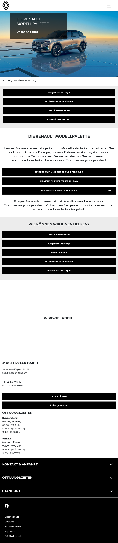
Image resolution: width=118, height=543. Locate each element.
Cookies (9, 521)
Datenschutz (12, 516)
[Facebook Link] (6, 505)
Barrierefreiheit (13, 526)
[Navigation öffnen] (111, 5)
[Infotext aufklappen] (110, 172)
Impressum (11, 531)
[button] (59, 172)
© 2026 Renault (13, 536)
